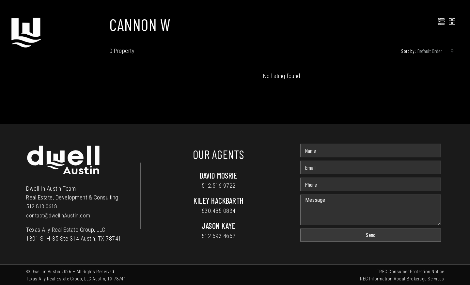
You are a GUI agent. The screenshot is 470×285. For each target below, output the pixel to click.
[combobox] (435, 51)
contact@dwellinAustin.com (59, 215)
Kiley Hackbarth (219, 200)
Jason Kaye (218, 225)
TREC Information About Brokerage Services (401, 278)
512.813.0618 (43, 206)
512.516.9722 (219, 185)
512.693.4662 (219, 235)
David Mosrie (218, 175)
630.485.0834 (219, 210)
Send (371, 234)
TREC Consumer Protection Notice (410, 271)
